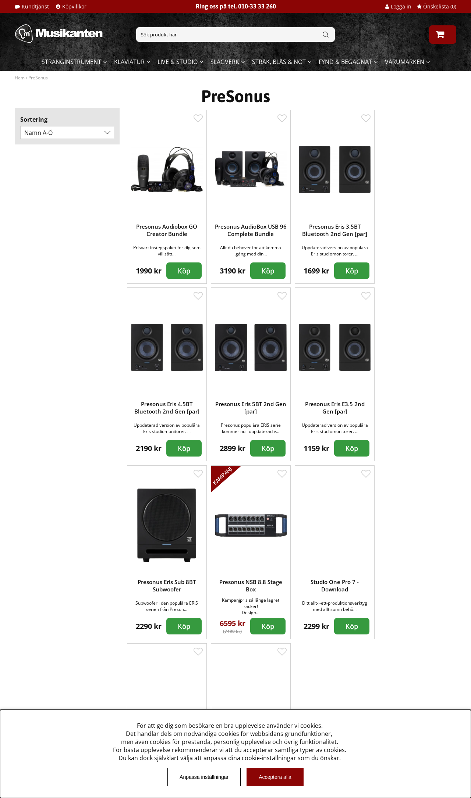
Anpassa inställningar (204, 777)
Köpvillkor (74, 6)
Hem (20, 78)
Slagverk (224, 62)
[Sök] (235, 34)
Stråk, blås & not (279, 62)
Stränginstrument (71, 62)
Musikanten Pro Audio (45, 705)
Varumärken (404, 62)
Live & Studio (177, 62)
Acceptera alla (275, 777)
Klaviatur (129, 62)
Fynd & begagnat (345, 62)
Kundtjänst (35, 6)
